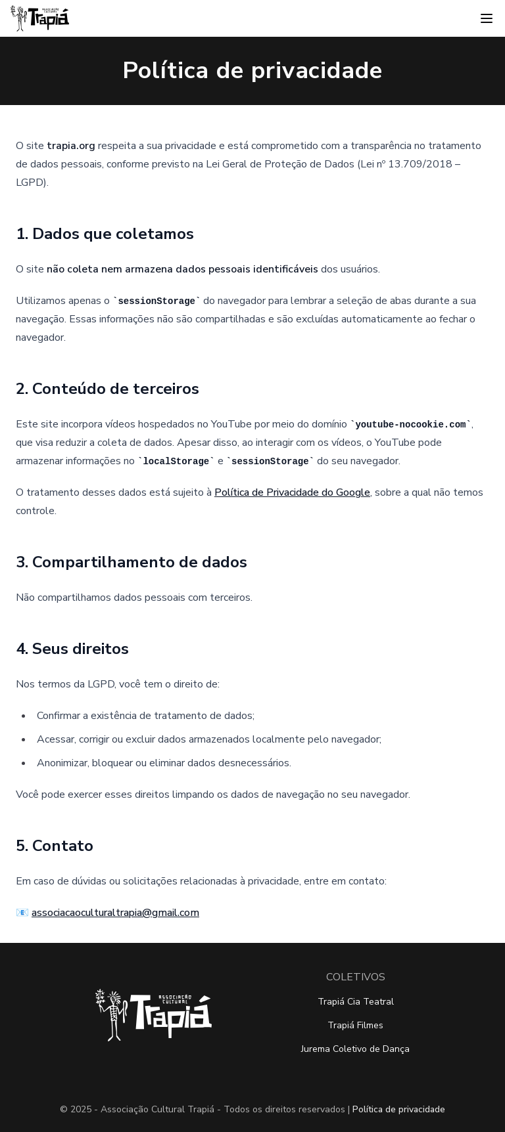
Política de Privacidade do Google (292, 492)
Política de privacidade (398, 1109)
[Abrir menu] (486, 18)
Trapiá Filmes (355, 1025)
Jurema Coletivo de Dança (355, 1049)
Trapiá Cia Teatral (356, 1001)
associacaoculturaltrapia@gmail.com (115, 912)
